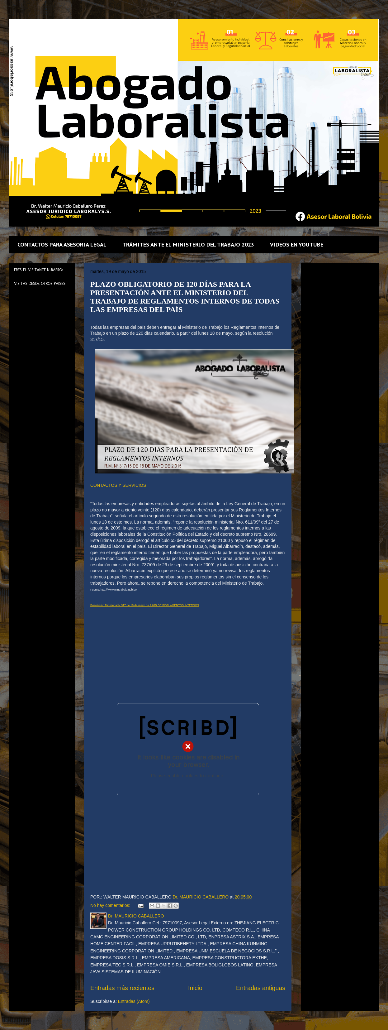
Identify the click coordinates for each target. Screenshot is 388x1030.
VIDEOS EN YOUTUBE (296, 244)
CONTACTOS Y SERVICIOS (118, 485)
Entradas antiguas (260, 987)
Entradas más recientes (122, 987)
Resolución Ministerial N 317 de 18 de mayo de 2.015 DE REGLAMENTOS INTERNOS (144, 605)
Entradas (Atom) (134, 1001)
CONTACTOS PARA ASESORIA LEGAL (61, 244)
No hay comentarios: (110, 905)
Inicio (195, 987)
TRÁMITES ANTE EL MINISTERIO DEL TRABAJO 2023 (188, 244)
